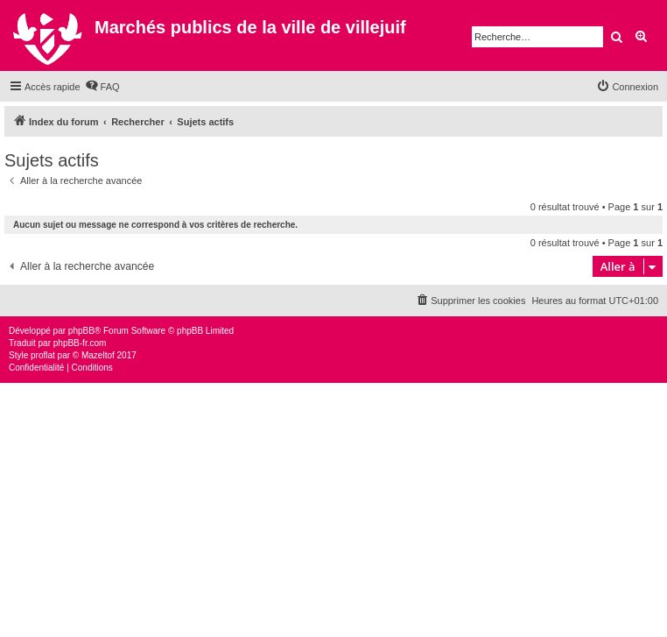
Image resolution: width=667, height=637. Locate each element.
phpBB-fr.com (80, 343)
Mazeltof (98, 355)
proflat (43, 355)
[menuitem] (102, 86)
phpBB (81, 331)
